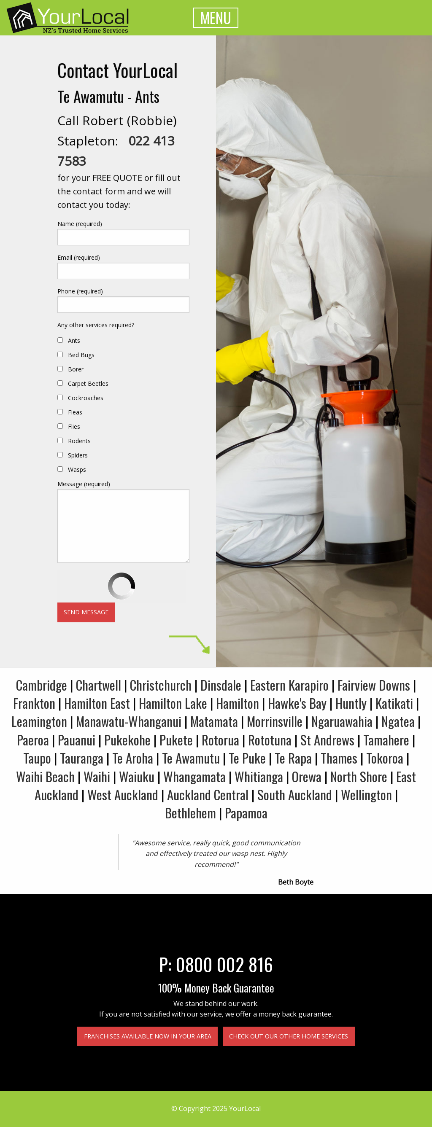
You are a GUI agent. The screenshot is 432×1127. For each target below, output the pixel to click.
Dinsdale (220, 684)
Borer (76, 369)
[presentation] (121, 586)
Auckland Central (207, 794)
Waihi (97, 776)
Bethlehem (190, 812)
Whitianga (259, 776)
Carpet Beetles (88, 383)
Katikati (394, 703)
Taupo (37, 757)
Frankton (34, 703)
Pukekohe (127, 739)
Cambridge (41, 684)
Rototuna (270, 739)
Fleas (75, 412)
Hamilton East (97, 703)
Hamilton (237, 703)
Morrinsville (274, 721)
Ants (74, 340)
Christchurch (161, 684)
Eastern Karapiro (289, 684)
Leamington (39, 721)
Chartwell (98, 684)
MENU (215, 17)
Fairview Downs (374, 684)
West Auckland (122, 794)
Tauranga (81, 757)
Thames (339, 757)
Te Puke (247, 757)
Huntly (351, 703)
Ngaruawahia (342, 721)
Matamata (214, 721)
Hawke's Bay (297, 703)
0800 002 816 (224, 963)
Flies (74, 426)
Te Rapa (293, 757)
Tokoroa (384, 757)
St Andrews (327, 739)
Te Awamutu (191, 757)
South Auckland (294, 794)
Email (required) (78, 257)
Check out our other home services (288, 1036)
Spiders (78, 455)
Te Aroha (132, 757)
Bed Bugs (81, 355)
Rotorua (220, 739)
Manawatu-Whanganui (128, 721)
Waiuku (136, 776)
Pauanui (76, 739)
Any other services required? (95, 325)
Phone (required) (80, 291)
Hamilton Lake (173, 703)
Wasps (77, 469)
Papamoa (246, 812)
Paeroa (33, 739)
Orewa (306, 776)
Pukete (176, 739)
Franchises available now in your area (147, 1036)
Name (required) (79, 224)
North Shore (358, 776)
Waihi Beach (45, 776)
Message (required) (83, 484)
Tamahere (386, 739)
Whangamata (194, 776)
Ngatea (398, 721)
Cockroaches (85, 398)
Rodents (79, 441)
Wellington (366, 794)
